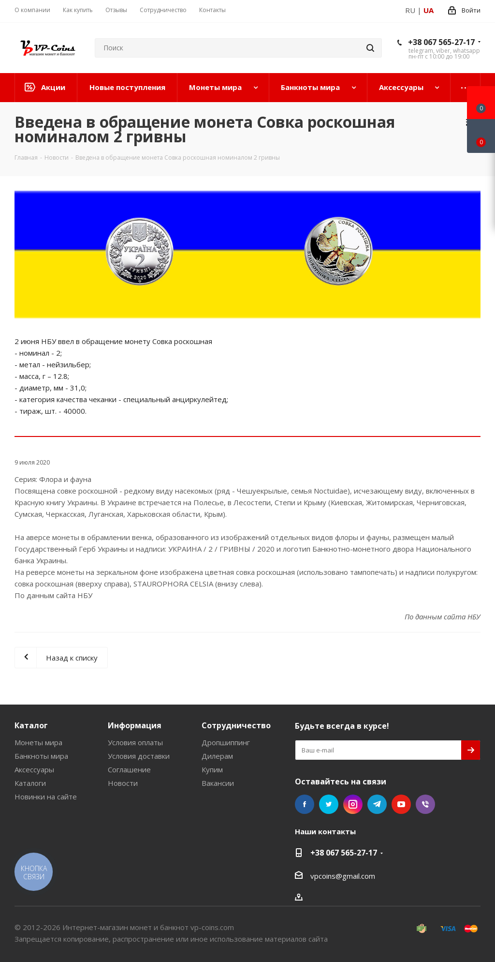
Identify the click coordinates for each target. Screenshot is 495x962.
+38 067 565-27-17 (441, 42)
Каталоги (30, 783)
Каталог (31, 725)
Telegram (377, 804)
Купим (212, 769)
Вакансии (218, 783)
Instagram (353, 804)
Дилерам (217, 756)
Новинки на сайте (46, 796)
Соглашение (129, 769)
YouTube (401, 804)
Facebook (304, 804)
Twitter (328, 804)
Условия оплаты (135, 742)
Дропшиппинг (226, 742)
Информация (134, 725)
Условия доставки (139, 756)
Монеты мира (38, 742)
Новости (123, 783)
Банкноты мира (41, 756)
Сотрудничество (236, 725)
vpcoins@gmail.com (342, 876)
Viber (425, 804)
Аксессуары (34, 769)
